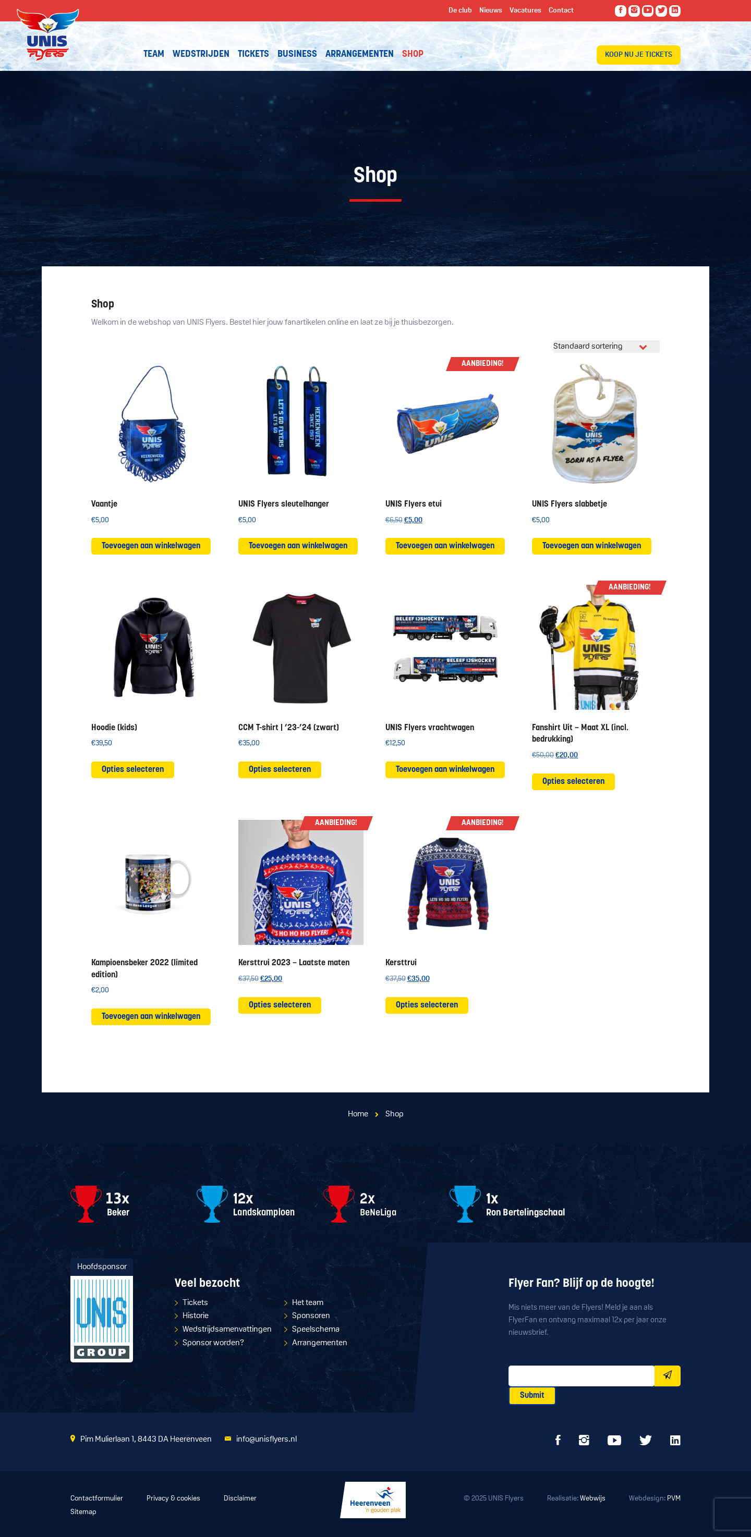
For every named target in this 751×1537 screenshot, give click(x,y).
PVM (674, 1499)
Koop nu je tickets (638, 55)
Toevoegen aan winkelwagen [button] (151, 546)
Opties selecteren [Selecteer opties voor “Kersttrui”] (427, 1005)
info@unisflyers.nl (266, 1439)
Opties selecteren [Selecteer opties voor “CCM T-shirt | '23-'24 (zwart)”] (280, 770)
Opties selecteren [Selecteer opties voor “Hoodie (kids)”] (133, 770)
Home (358, 1114)
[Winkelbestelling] (606, 346)
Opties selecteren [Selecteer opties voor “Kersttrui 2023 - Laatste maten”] (280, 1005)
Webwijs (592, 1499)
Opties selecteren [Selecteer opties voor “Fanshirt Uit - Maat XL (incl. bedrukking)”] (573, 782)
